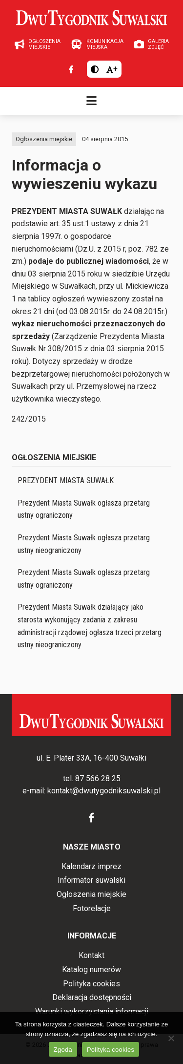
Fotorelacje (92, 908)
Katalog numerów (91, 969)
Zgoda (63, 1049)
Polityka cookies (91, 983)
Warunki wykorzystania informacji (91, 1011)
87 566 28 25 (98, 778)
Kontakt (91, 955)
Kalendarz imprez (91, 866)
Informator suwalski (91, 880)
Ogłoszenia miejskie (44, 139)
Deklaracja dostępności (91, 997)
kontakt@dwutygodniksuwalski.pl (104, 790)
